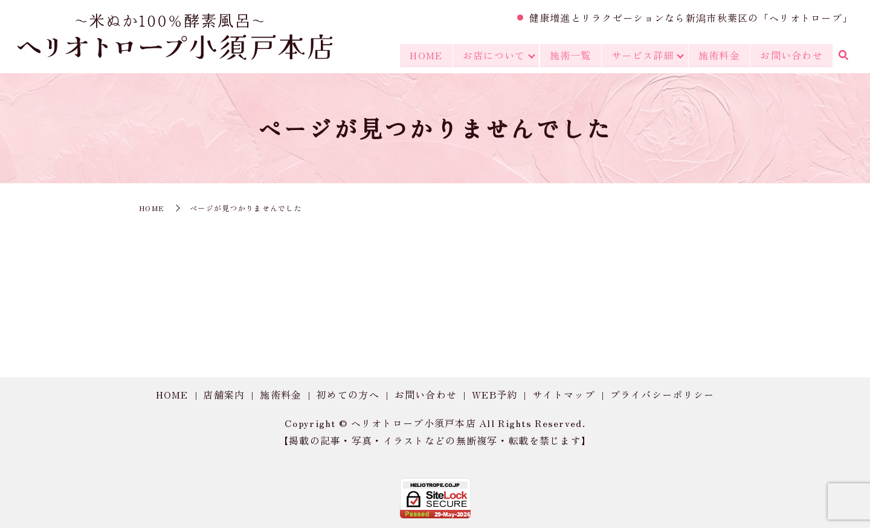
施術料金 (719, 55)
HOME (424, 55)
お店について (492, 55)
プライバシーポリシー (662, 394)
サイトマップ (563, 394)
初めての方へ (348, 394)
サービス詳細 (642, 55)
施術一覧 (569, 55)
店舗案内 (224, 394)
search (842, 56)
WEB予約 (494, 394)
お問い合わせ (791, 55)
